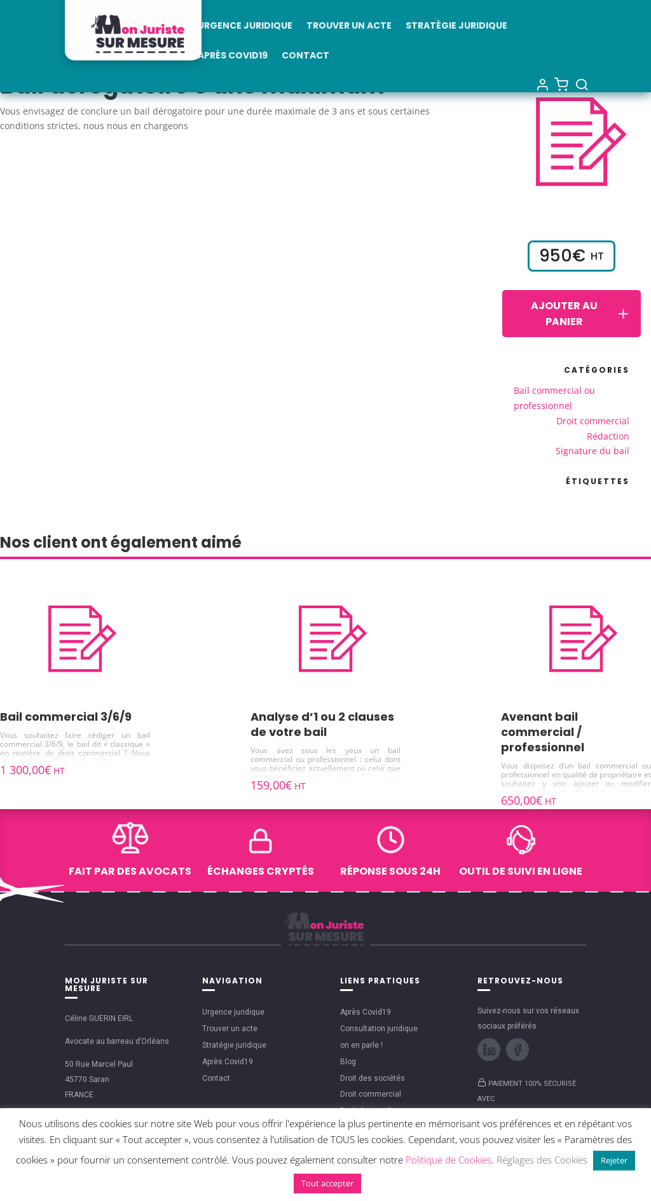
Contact (305, 56)
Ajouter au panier (581, 313)
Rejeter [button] (614, 1160)
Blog (348, 1061)
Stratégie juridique (456, 26)
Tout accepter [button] (327, 1183)
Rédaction (608, 436)
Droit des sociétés (372, 1078)
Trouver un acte (349, 26)
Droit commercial (592, 421)
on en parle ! (361, 1045)
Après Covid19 (233, 56)
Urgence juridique (245, 26)
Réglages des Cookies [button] (542, 1159)
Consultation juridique (379, 1028)
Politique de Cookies (448, 1159)
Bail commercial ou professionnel (554, 398)
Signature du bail (592, 451)
